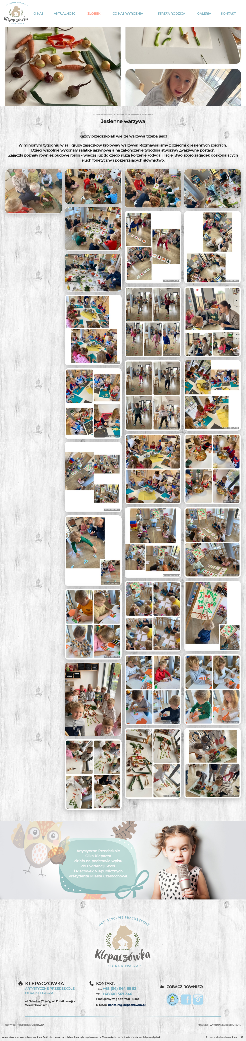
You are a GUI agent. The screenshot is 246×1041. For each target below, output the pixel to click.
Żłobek (93, 13)
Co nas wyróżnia (128, 13)
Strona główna (102, 114)
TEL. (116, 988)
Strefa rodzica (171, 13)
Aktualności (65, 13)
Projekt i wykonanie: (219, 1025)
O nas (38, 13)
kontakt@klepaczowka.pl (126, 1005)
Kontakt (228, 13)
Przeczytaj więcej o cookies (221, 1037)
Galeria (204, 13)
